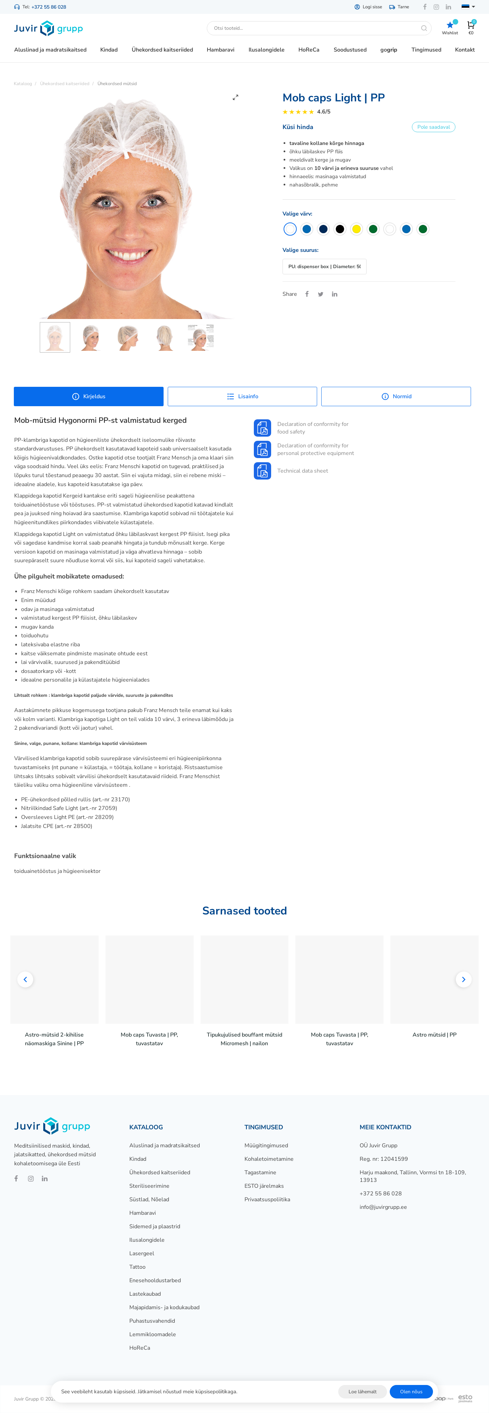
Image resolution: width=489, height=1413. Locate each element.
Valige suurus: (301, 250)
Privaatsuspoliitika (267, 1199)
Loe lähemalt (363, 1391)
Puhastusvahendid (152, 1321)
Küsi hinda (298, 127)
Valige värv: (297, 214)
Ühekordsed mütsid (117, 84)
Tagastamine (260, 1172)
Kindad (137, 1159)
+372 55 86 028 (48, 7)
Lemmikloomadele (152, 1334)
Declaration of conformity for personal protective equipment (304, 449)
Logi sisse (368, 7)
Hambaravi (142, 1213)
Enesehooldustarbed (155, 1280)
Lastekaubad (145, 1294)
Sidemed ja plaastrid (154, 1226)
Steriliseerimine (149, 1186)
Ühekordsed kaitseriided (159, 1172)
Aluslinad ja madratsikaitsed (164, 1145)
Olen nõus (411, 1391)
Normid (396, 396)
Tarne (399, 7)
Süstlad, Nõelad (149, 1199)
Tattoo (137, 1267)
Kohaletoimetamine (269, 1159)
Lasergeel (141, 1253)
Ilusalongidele (147, 1240)
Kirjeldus (88, 396)
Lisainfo (242, 396)
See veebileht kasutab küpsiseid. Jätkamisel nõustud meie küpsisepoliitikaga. (149, 1391)
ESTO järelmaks (264, 1186)
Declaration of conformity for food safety (301, 428)
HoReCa (139, 1348)
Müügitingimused (266, 1145)
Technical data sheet (291, 471)
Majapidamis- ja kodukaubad (164, 1307)
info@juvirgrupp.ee (383, 1207)
